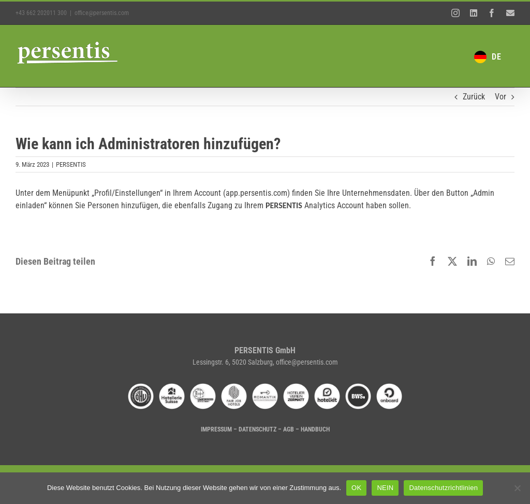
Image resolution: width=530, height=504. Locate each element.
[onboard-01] (389, 387)
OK (356, 488)
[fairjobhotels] (234, 387)
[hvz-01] (296, 387)
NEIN (385, 488)
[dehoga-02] (203, 387)
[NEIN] (517, 488)
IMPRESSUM (216, 429)
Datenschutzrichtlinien (443, 488)
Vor (500, 97)
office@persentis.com (102, 13)
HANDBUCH (315, 429)
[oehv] (141, 387)
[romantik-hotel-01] (265, 387)
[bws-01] (358, 387)
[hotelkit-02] (327, 387)
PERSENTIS (71, 164)
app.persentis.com (256, 193)
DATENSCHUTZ (257, 429)
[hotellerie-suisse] (172, 387)
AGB (288, 429)
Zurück (474, 97)
